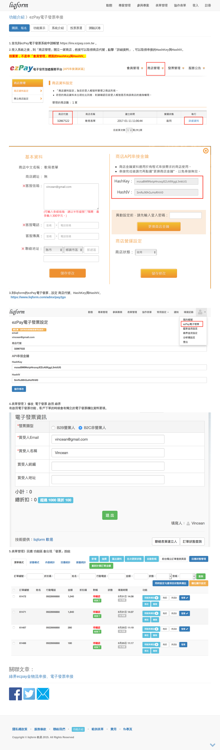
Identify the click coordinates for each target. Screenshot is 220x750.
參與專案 (143, 5)
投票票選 (76, 28)
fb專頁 (127, 729)
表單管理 (162, 5)
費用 (113, 729)
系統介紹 (58, 28)
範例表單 (98, 729)
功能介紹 (16, 17)
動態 (109, 5)
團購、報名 (19, 28)
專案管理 (125, 5)
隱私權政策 (19, 729)
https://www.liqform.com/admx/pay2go (38, 297)
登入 (195, 5)
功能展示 (39, 28)
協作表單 (180, 5)
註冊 (208, 5)
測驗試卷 (95, 28)
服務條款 (40, 729)
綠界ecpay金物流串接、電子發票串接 (41, 676)
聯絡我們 (59, 729)
